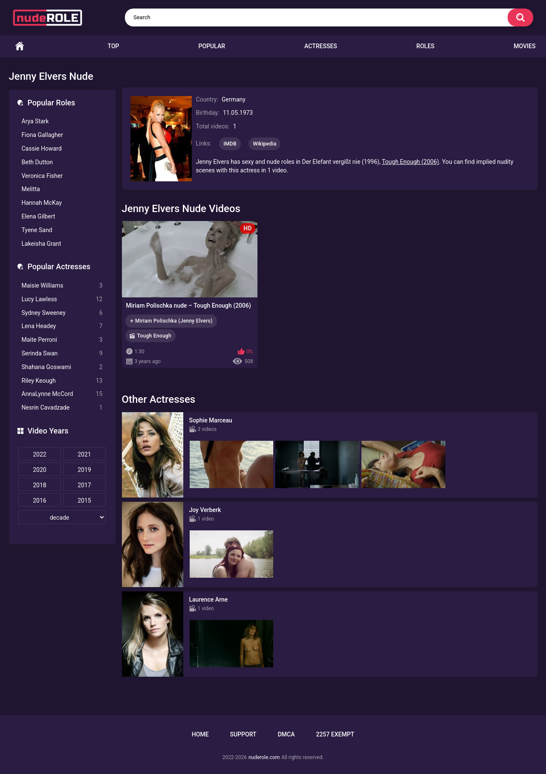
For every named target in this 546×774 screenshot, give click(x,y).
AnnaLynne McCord (62, 394)
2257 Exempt (335, 734)
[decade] (62, 517)
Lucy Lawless (62, 299)
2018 (39, 485)
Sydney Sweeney (62, 313)
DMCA (286, 734)
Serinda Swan (62, 353)
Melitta (31, 189)
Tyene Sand (37, 230)
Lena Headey (62, 326)
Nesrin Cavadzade (62, 407)
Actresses (320, 46)
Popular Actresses (59, 266)
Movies (524, 46)
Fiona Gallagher (42, 134)
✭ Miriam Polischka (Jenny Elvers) (171, 321)
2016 (39, 500)
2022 (39, 454)
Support (243, 734)
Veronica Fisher (42, 175)
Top (113, 46)
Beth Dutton (37, 162)
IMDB (230, 144)
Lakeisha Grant (41, 243)
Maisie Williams (62, 285)
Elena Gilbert (38, 216)
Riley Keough (62, 380)
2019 (84, 469)
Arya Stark (35, 121)
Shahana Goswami (62, 367)
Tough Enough (154, 336)
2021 (84, 454)
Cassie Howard (42, 148)
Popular (212, 46)
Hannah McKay (42, 202)
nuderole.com (264, 757)
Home (19, 46)
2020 (39, 469)
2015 (84, 500)
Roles (425, 46)
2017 (84, 485)
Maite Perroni (62, 339)
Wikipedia (264, 144)
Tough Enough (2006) (410, 161)
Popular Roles (51, 102)
